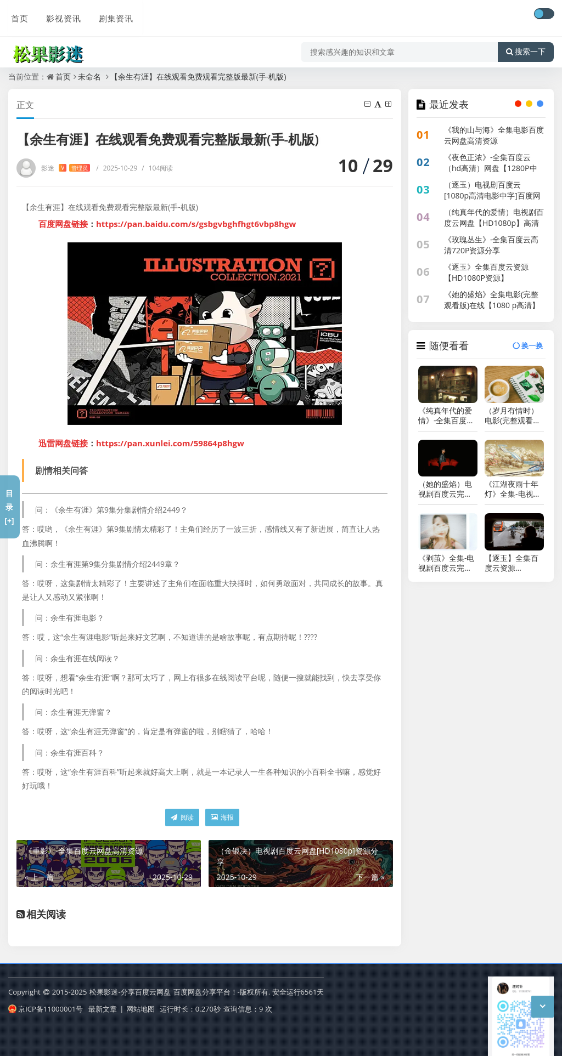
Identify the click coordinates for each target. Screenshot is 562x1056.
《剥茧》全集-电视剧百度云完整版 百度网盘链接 (446, 563)
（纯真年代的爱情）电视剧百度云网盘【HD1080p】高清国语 (494, 223)
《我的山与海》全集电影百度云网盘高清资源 (494, 135)
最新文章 (102, 1008)
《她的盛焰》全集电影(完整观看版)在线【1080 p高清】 (491, 299)
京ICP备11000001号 (45, 1008)
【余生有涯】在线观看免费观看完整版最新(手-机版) (198, 76)
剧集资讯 (111, 14)
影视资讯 (59, 14)
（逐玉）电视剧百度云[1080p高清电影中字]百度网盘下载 (492, 195)
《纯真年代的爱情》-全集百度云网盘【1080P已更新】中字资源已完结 (446, 415)
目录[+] (9, 507)
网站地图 (140, 1008)
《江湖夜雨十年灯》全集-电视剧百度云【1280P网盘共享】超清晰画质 (513, 489)
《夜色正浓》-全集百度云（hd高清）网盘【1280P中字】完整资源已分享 (490, 168)
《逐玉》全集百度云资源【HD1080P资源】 (486, 272)
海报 (222, 817)
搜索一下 (526, 46)
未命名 (89, 76)
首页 (17, 14)
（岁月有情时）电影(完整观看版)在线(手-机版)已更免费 (514, 415)
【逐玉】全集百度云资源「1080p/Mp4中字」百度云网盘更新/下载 (513, 563)
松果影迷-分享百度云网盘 (129, 992)
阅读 (182, 817)
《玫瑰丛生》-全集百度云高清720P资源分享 (491, 245)
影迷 (65, 168)
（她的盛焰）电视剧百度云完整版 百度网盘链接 (446, 489)
